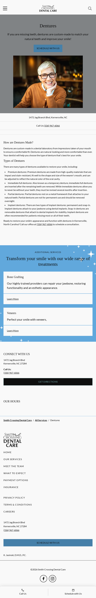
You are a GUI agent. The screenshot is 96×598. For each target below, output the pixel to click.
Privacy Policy (14, 497)
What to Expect (14, 473)
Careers (9, 511)
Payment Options (15, 480)
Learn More (13, 298)
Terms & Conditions (17, 504)
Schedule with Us (48, 48)
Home (7, 452)
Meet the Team (13, 466)
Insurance (11, 487)
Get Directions (48, 381)
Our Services (12, 459)
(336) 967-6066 (52, 125)
